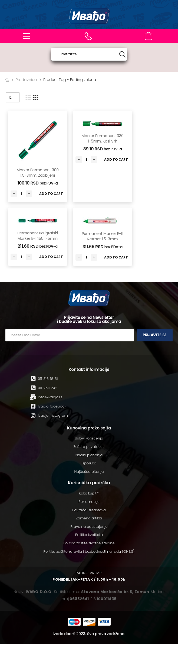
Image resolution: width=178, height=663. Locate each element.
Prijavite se (155, 335)
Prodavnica (26, 79)
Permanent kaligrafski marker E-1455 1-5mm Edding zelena (37, 238)
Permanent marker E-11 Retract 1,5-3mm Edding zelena (102, 239)
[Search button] (122, 54)
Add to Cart (51, 193)
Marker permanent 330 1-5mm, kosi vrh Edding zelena (102, 141)
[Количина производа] (21, 193)
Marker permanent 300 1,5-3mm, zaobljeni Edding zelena (38, 175)
